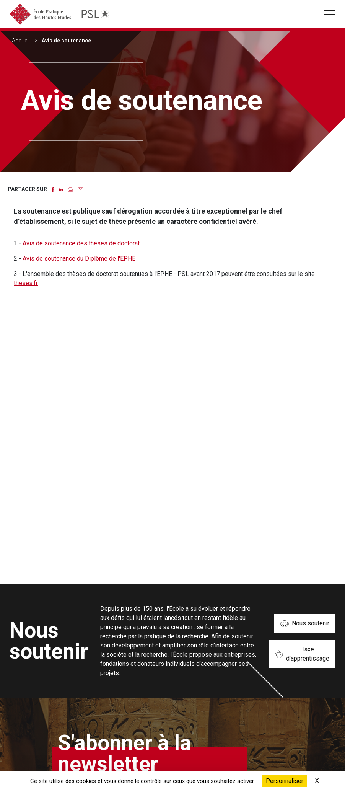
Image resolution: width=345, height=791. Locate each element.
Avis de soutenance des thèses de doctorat (81, 243)
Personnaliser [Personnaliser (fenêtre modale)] (284, 780)
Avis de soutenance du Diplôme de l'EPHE (79, 258)
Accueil (20, 41)
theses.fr (26, 283)
